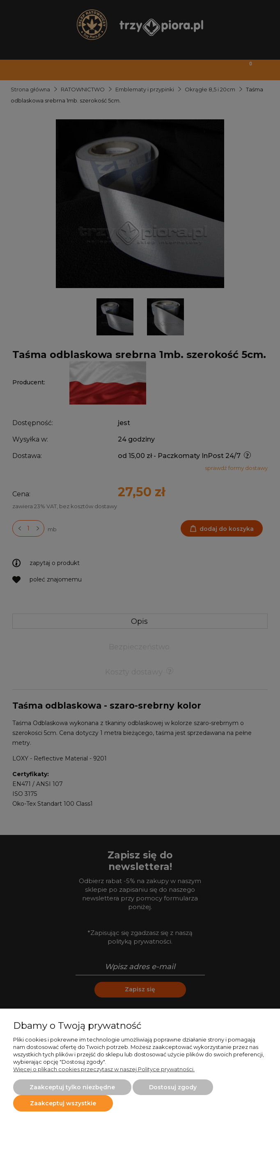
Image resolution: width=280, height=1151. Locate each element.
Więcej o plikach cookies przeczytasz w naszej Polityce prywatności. (104, 1069)
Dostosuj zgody (173, 1087)
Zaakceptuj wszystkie (63, 1103)
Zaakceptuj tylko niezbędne (72, 1087)
